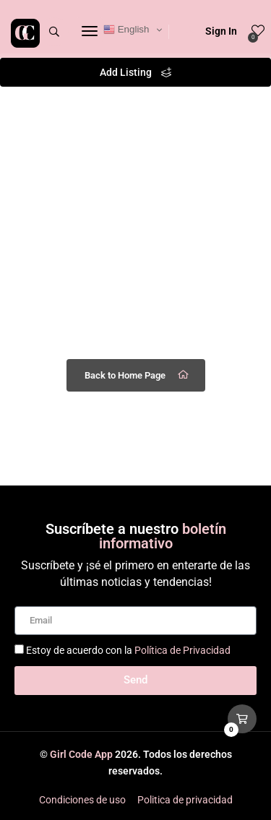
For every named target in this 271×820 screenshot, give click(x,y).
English (126, 29)
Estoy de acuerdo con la (128, 650)
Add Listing (135, 72)
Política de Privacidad (182, 650)
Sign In (211, 31)
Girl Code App (81, 754)
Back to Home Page (138, 375)
